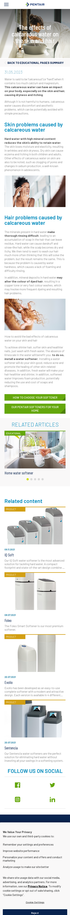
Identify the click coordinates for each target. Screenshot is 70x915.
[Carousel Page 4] (39, 479)
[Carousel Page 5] (42, 479)
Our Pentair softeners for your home (35, 408)
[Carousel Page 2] (31, 479)
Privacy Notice (37, 895)
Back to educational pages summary (35, 62)
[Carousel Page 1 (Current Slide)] (28, 479)
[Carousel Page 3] (35, 479)
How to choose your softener (35, 397)
